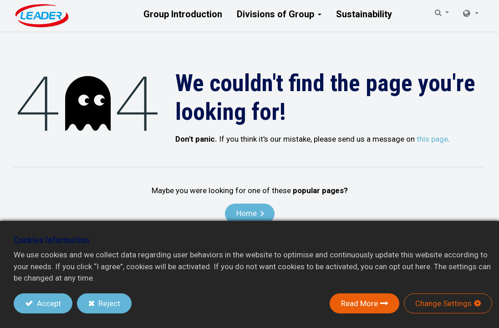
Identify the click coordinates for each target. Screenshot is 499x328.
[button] (413, 15)
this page (432, 139)
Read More (359, 303)
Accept (48, 303)
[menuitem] (182, 14)
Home (246, 213)
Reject (108, 303)
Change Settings (443, 303)
